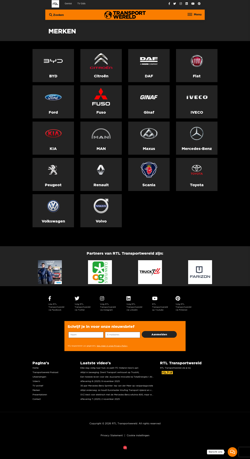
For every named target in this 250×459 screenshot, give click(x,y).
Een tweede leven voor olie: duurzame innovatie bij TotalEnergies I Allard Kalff (120, 377)
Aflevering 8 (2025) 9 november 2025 (100, 381)
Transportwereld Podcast (45, 372)
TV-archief (38, 386)
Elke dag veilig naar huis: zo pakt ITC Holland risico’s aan (109, 368)
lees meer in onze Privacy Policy (112, 346)
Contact (37, 399)
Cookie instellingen (138, 435)
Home (36, 368)
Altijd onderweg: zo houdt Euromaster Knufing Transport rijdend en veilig (118, 390)
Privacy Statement (112, 435)
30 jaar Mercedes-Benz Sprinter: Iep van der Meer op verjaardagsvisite (116, 386)
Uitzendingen (39, 377)
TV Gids (81, 3)
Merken (36, 390)
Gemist (68, 3)
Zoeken (56, 15)
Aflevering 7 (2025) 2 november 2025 (100, 399)
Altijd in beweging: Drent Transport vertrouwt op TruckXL (109, 372)
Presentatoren (40, 395)
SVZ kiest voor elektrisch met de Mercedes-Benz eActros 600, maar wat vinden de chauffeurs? (128, 395)
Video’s (36, 381)
